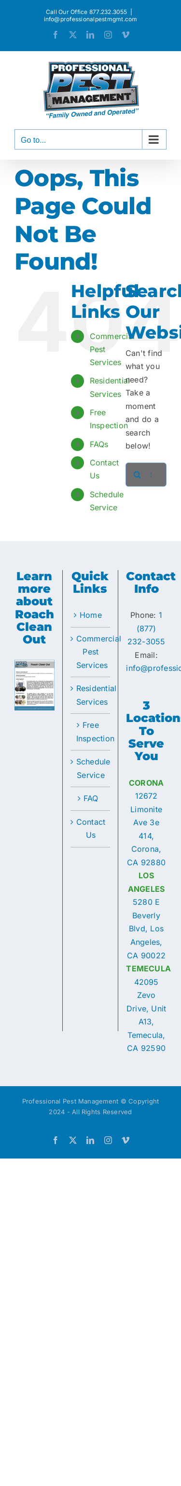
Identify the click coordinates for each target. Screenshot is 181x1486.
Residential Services (91, 695)
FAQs (99, 444)
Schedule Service (91, 768)
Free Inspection (91, 731)
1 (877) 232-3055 (146, 628)
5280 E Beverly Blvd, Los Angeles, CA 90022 (146, 928)
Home (91, 615)
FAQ (91, 798)
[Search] (137, 475)
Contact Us (91, 828)
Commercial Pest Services (91, 652)
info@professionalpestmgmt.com (91, 19)
